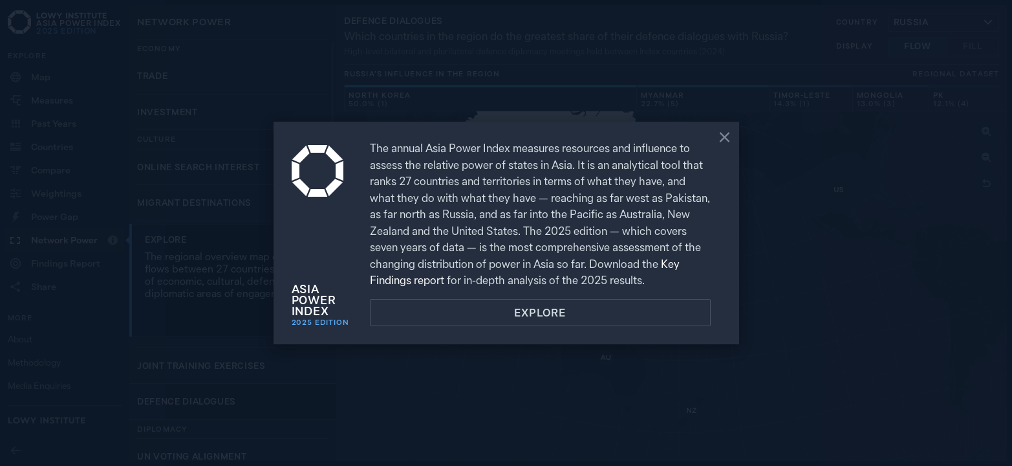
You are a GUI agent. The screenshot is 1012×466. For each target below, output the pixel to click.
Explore (540, 312)
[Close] (724, 138)
